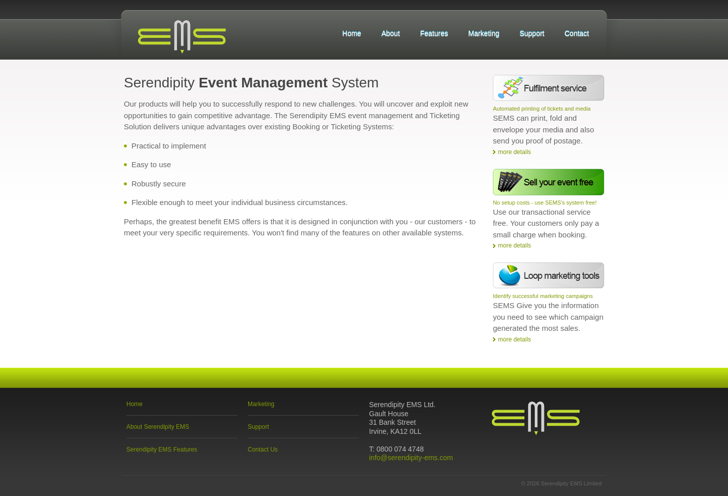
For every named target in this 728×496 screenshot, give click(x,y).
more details (514, 152)
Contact (577, 33)
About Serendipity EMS (157, 426)
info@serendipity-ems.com (411, 458)
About (390, 33)
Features (434, 33)
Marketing (483, 33)
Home (351, 33)
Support (532, 33)
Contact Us (263, 449)
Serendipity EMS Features (161, 449)
